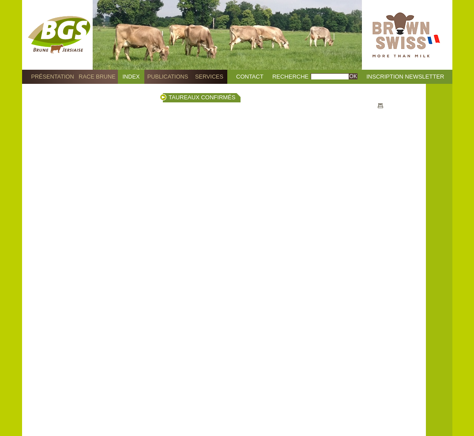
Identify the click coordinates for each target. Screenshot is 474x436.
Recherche (290, 76)
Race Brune (97, 76)
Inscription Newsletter (405, 76)
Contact (249, 76)
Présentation (52, 76)
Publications (167, 76)
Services (209, 76)
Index (131, 76)
